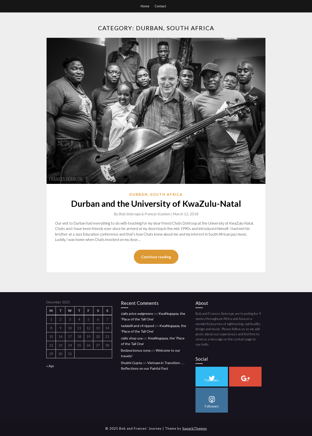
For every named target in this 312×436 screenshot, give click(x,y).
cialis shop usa (132, 338)
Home (145, 6)
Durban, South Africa (156, 194)
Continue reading (156, 257)
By (143, 213)
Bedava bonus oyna (135, 350)
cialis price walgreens (137, 313)
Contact (160, 6)
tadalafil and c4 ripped (137, 326)
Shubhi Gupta (131, 363)
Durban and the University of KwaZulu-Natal (156, 203)
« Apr (50, 366)
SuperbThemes (194, 428)
